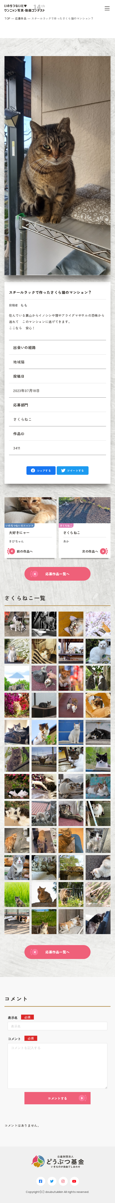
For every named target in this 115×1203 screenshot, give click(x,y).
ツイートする (75, 470)
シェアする (44, 470)
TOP (7, 18)
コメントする (57, 1098)
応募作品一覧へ (58, 573)
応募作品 (20, 18)
